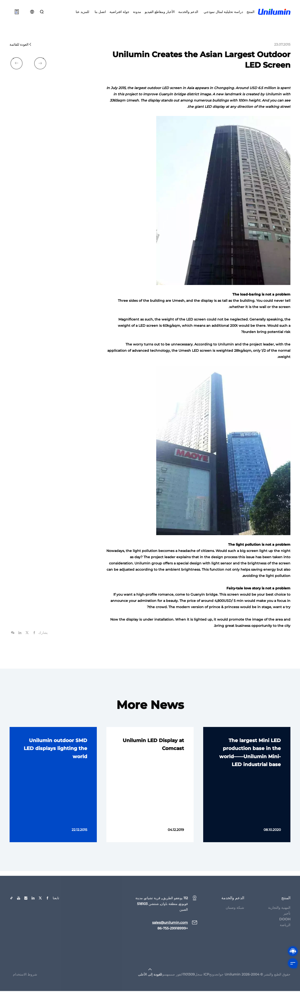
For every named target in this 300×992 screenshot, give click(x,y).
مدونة (137, 12)
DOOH (284, 924)
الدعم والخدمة (188, 12)
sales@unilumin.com (170, 928)
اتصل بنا (99, 12)
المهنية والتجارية (279, 913)
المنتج (250, 12)
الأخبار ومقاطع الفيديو (160, 12)
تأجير (286, 919)
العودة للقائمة (21, 45)
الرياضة (285, 930)
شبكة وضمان (235, 913)
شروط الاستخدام (25, 980)
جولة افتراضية (119, 12)
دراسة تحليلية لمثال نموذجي (222, 12)
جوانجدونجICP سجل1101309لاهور (200, 980)
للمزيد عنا (82, 12)
